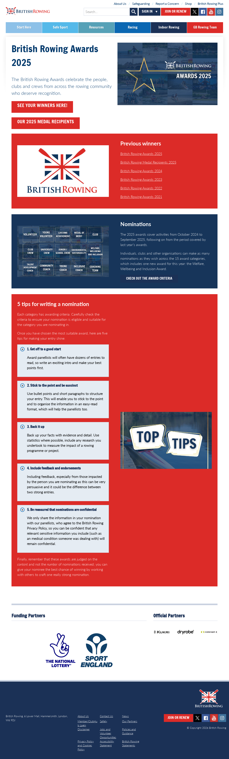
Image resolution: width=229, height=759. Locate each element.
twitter (195, 12)
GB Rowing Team (205, 27)
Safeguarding (141, 3)
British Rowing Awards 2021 (141, 197)
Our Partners (129, 721)
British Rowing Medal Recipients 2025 (148, 162)
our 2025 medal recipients (45, 122)
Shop (188, 3)
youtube (211, 12)
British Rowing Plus (210, 3)
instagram (219, 12)
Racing (133, 27)
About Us (120, 3)
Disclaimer (84, 729)
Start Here (24, 27)
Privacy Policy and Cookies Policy (86, 745)
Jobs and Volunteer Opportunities (108, 733)
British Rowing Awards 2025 (141, 154)
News (125, 716)
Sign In (147, 11)
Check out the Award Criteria (149, 278)
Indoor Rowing (168, 27)
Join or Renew (175, 11)
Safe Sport (60, 27)
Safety (103, 721)
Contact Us (106, 716)
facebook (203, 12)
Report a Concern (167, 3)
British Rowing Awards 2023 (141, 179)
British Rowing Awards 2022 (141, 188)
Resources (96, 27)
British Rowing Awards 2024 (141, 171)
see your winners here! (42, 106)
